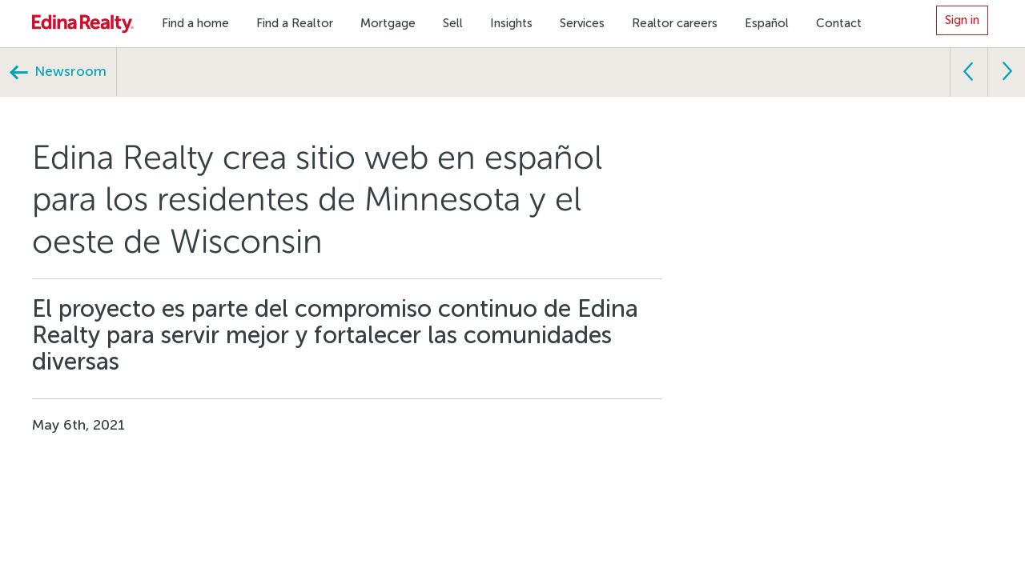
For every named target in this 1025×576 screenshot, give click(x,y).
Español (767, 23)
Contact (839, 23)
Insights (511, 23)
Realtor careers (675, 23)
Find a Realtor (294, 23)
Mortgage (388, 23)
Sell (453, 23)
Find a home (195, 23)
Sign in (962, 20)
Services (582, 23)
